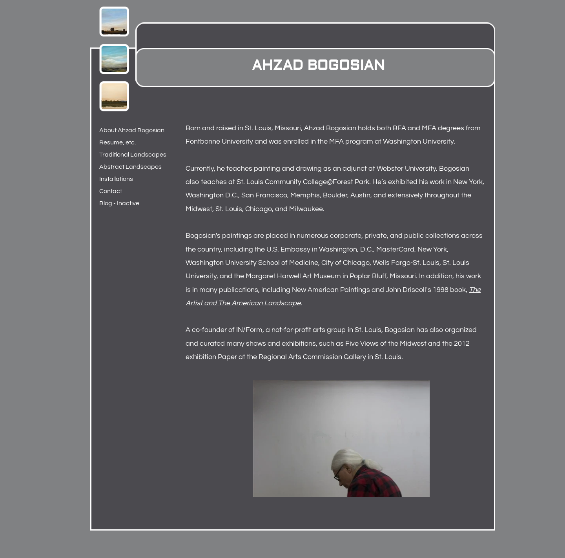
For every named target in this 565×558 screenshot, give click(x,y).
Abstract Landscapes (130, 167)
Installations (116, 179)
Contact (110, 191)
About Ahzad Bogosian (131, 130)
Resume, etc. (117, 142)
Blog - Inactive (119, 203)
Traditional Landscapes (132, 154)
